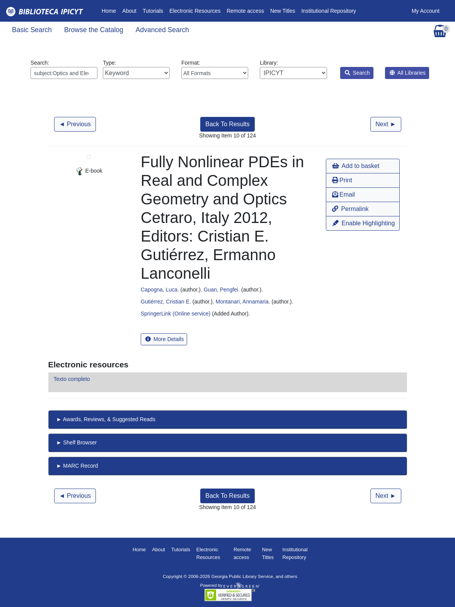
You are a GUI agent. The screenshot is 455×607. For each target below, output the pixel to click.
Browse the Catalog (93, 30)
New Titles (282, 11)
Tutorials (153, 11)
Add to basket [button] (355, 166)
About (129, 11)
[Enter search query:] (64, 73)
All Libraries (408, 73)
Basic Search (32, 30)
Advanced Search (162, 30)
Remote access (245, 11)
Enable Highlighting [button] (363, 223)
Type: (136, 69)
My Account (426, 11)
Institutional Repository (328, 11)
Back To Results (227, 124)
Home (110, 10)
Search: (64, 69)
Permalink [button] (350, 209)
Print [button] (342, 180)
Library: (293, 69)
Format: (214, 69)
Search (357, 73)
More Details (164, 339)
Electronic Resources (194, 11)
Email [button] (343, 194)
